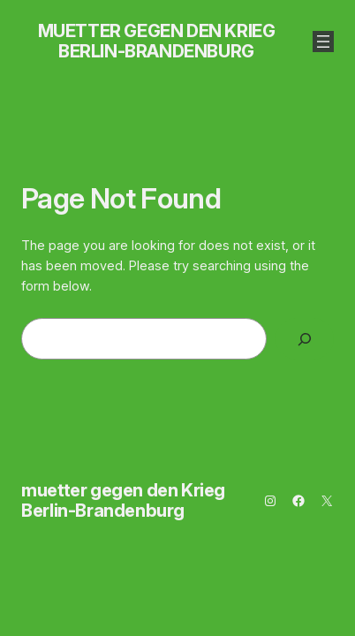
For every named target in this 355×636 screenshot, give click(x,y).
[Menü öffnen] (323, 41)
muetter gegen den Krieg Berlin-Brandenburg (157, 41)
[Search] (305, 339)
